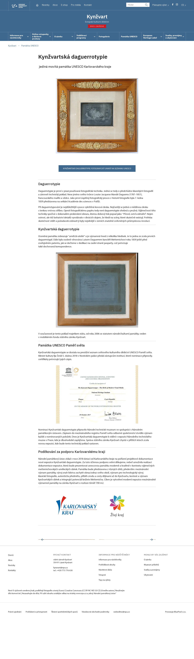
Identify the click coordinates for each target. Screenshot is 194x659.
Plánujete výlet (160, 5)
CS (183, 5)
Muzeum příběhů (151, 602)
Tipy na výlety (104, 618)
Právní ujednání (15, 650)
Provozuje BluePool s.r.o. (175, 650)
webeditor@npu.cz (124, 650)
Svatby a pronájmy (152, 608)
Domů (10, 593)
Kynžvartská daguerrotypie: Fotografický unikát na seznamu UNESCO (97, 169)
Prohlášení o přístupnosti (37, 650)
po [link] (119, 459)
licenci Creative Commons (70, 628)
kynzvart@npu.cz (60, 605)
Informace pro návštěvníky (110, 597)
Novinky (45, 5)
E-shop (64, 5)
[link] (119, 459)
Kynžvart (97, 16)
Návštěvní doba (105, 608)
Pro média (76, 5)
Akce (55, 5)
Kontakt (88, 5)
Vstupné (102, 613)
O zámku (147, 597)
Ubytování (148, 613)
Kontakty (12, 608)
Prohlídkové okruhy (107, 602)
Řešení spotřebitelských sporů (66, 650)
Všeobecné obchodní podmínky (97, 650)
